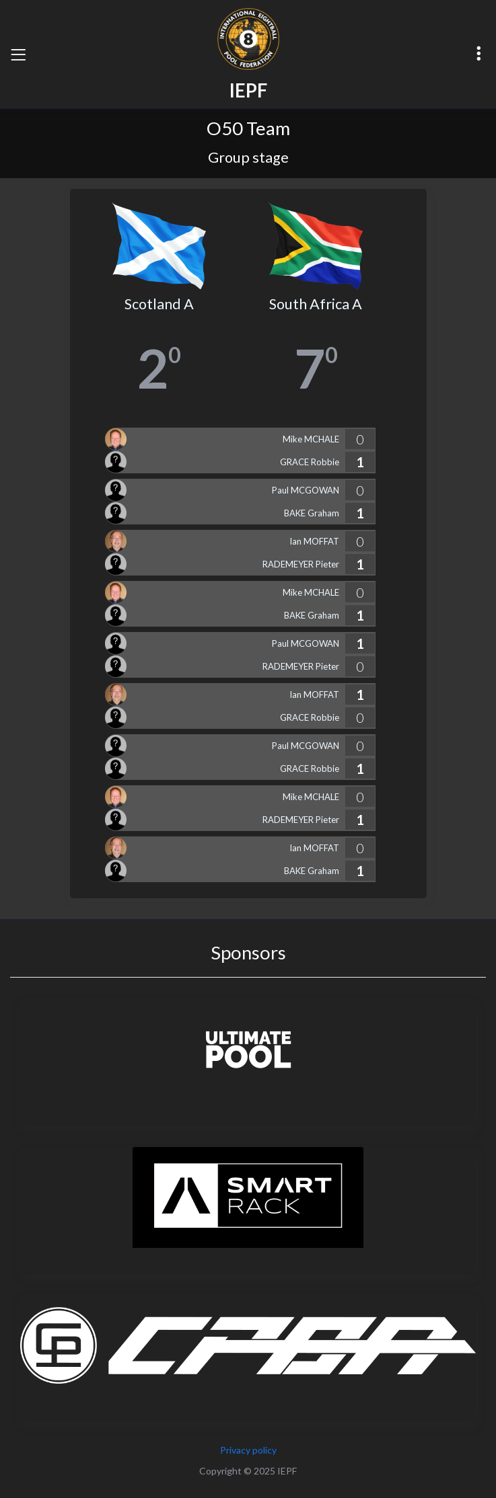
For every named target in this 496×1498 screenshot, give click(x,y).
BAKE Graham (311, 513)
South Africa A (315, 304)
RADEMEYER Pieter (300, 564)
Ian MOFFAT (314, 541)
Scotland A (159, 304)
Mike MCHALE (311, 439)
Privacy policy (248, 1450)
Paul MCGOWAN (305, 490)
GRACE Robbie (309, 462)
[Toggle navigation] (18, 54)
